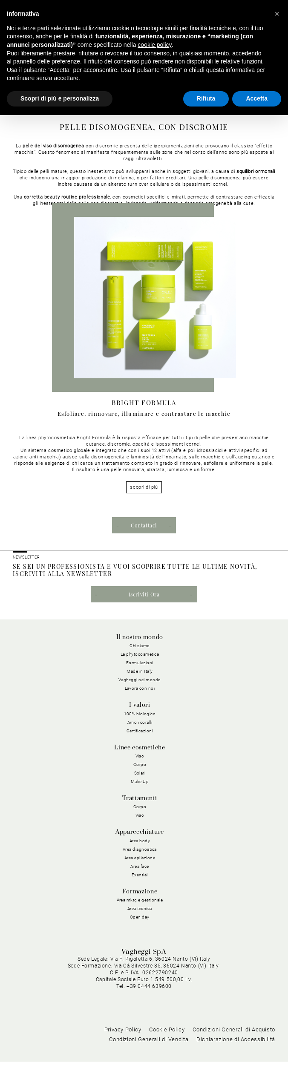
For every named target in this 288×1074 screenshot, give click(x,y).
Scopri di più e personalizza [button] (59, 98)
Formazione (139, 891)
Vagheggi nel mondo (139, 679)
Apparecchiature (139, 832)
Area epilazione (140, 857)
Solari (140, 773)
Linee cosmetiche (139, 748)
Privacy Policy (122, 1042)
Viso (139, 756)
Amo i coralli (140, 722)
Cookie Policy (166, 1042)
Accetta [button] (257, 98)
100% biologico (140, 713)
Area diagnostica (140, 849)
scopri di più (144, 487)
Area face (139, 866)
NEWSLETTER (26, 557)
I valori (139, 705)
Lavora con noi (140, 688)
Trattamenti (139, 798)
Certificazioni (140, 730)
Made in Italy (140, 671)
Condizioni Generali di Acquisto (234, 1042)
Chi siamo (140, 645)
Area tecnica (139, 908)
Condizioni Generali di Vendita (148, 1051)
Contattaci (144, 525)
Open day (140, 917)
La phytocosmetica (140, 654)
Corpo (140, 764)
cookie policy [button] (154, 44)
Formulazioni (139, 662)
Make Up (140, 781)
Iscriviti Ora (144, 594)
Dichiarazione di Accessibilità (235, 1051)
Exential (140, 874)
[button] (277, 13)
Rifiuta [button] (206, 98)
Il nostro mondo (139, 637)
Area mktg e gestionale (140, 900)
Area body (140, 840)
